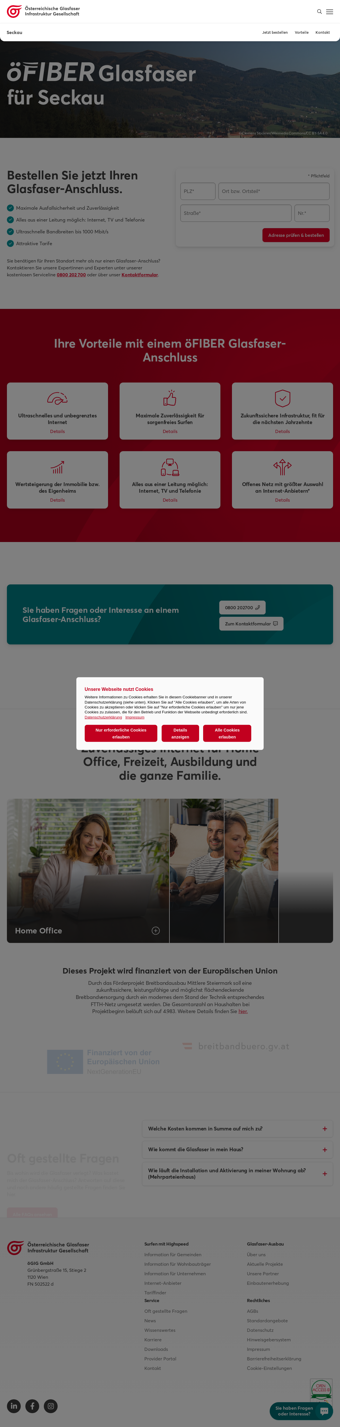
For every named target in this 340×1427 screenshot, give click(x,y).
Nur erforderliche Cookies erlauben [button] (121, 733)
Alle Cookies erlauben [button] (227, 733)
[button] (319, 11)
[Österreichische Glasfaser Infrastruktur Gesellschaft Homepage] (43, 11)
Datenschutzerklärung (103, 717)
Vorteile (302, 32)
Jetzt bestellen (275, 32)
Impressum (134, 717)
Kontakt (323, 32)
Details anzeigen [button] (180, 733)
